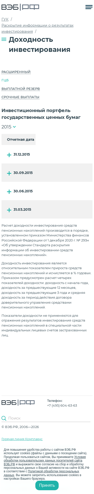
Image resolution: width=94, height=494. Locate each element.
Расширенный (16, 72)
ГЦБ (5, 80)
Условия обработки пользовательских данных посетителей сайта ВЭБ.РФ (45, 460)
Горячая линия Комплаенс (22, 439)
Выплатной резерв (21, 89)
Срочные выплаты (20, 97)
